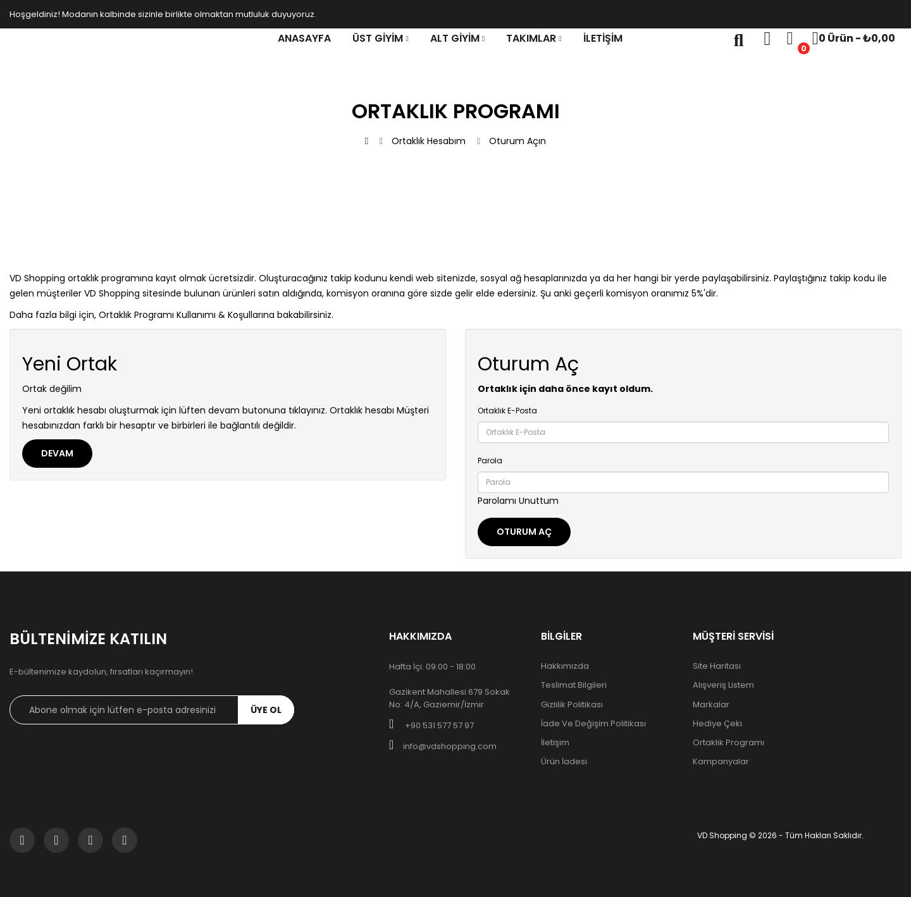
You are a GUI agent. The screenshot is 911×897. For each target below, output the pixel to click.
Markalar (711, 705)
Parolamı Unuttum (518, 500)
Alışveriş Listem (723, 685)
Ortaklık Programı (728, 742)
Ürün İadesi (564, 761)
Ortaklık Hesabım (429, 141)
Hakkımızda (565, 666)
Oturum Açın (517, 141)
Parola (490, 460)
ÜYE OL (266, 710)
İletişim (555, 742)
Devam (57, 453)
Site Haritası (717, 666)
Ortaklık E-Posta (507, 410)
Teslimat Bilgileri (574, 685)
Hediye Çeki (717, 723)
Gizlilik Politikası (572, 705)
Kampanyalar (721, 761)
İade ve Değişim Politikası (593, 723)
